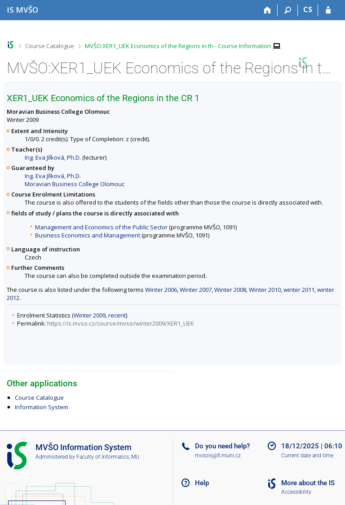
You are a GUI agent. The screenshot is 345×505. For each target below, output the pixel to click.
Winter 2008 (230, 290)
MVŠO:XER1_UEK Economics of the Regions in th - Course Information (178, 46)
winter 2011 (298, 290)
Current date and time (307, 455)
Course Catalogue (49, 46)
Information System (41, 407)
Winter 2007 (196, 290)
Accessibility (296, 492)
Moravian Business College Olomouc (74, 184)
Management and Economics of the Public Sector (101, 227)
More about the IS (308, 483)
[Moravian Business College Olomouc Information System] (22, 9)
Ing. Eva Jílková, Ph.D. (53, 157)
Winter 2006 (161, 290)
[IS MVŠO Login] (328, 10)
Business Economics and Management (87, 235)
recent (117, 315)
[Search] (288, 10)
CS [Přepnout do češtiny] (307, 9)
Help (202, 483)
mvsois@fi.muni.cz (218, 455)
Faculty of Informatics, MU (107, 457)
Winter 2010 (265, 290)
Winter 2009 (90, 315)
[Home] (267, 10)
